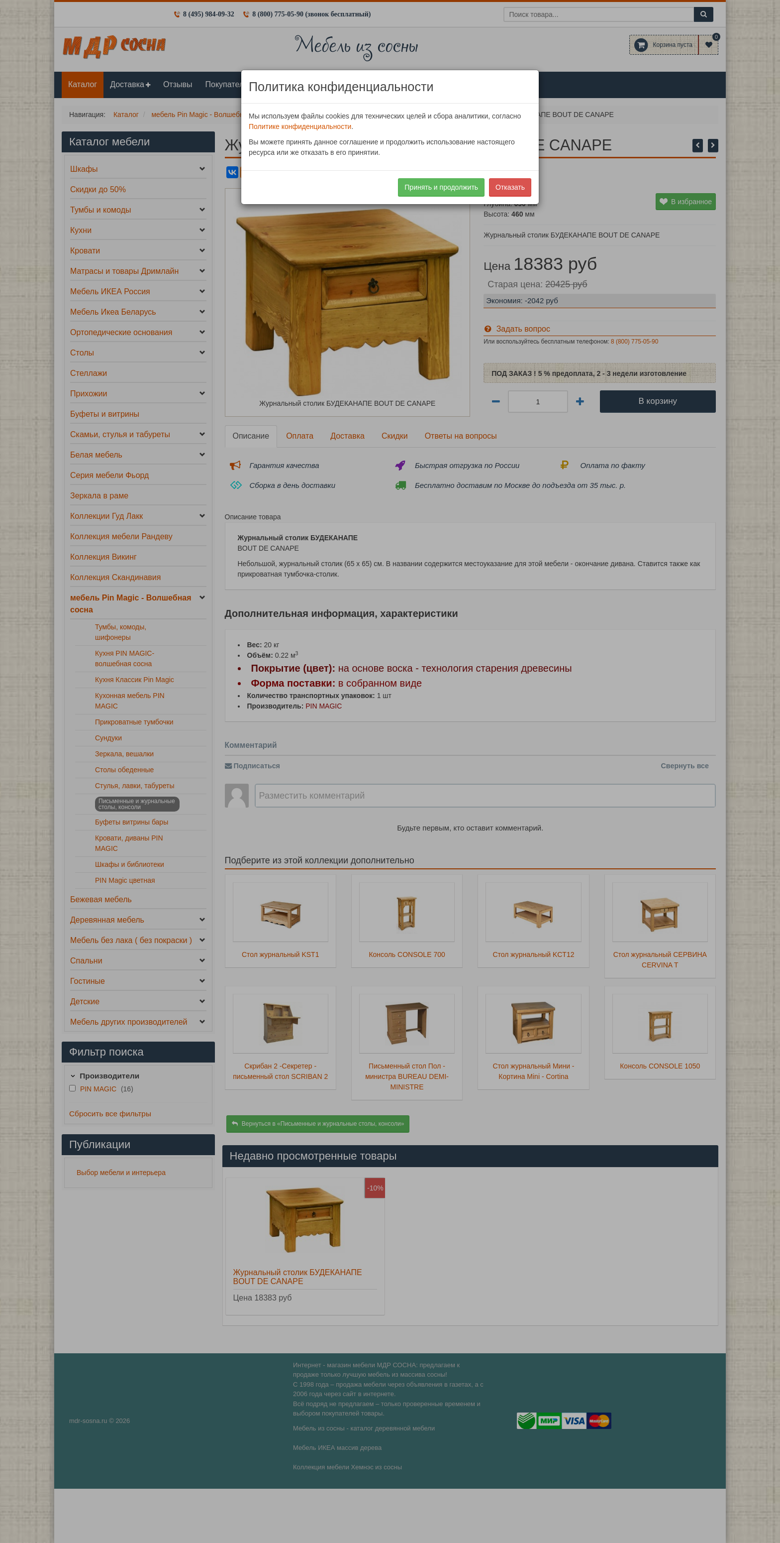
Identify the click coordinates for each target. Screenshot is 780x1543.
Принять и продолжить (441, 187)
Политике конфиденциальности (300, 126)
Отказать (510, 187)
